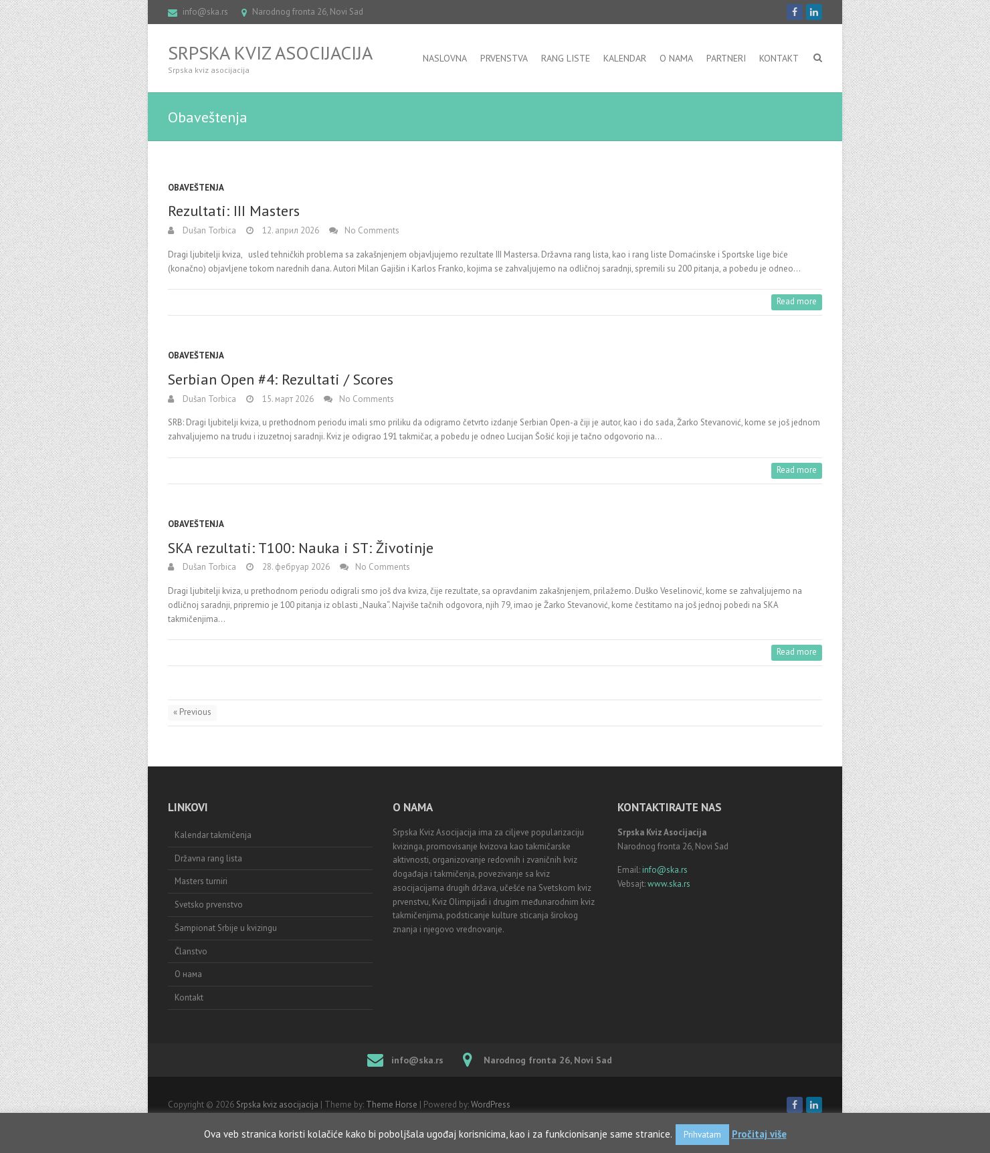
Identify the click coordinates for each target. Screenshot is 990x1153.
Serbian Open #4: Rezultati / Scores (280, 379)
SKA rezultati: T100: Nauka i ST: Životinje (300, 547)
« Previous (192, 712)
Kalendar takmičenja (213, 835)
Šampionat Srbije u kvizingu (226, 928)
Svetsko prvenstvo (209, 904)
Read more (797, 301)
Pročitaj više (759, 1134)
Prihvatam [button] (702, 1134)
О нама (188, 974)
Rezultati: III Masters (234, 210)
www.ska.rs (669, 883)
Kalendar (624, 58)
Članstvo (191, 951)
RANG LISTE (565, 58)
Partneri (726, 58)
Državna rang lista (208, 858)
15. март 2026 (287, 399)
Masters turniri (201, 881)
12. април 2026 (289, 230)
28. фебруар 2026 (295, 566)
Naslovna (445, 58)
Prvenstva (504, 58)
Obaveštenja (196, 187)
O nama (676, 58)
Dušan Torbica (208, 230)
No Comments (371, 230)
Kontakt (779, 58)
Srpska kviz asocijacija (270, 53)
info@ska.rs (205, 11)
